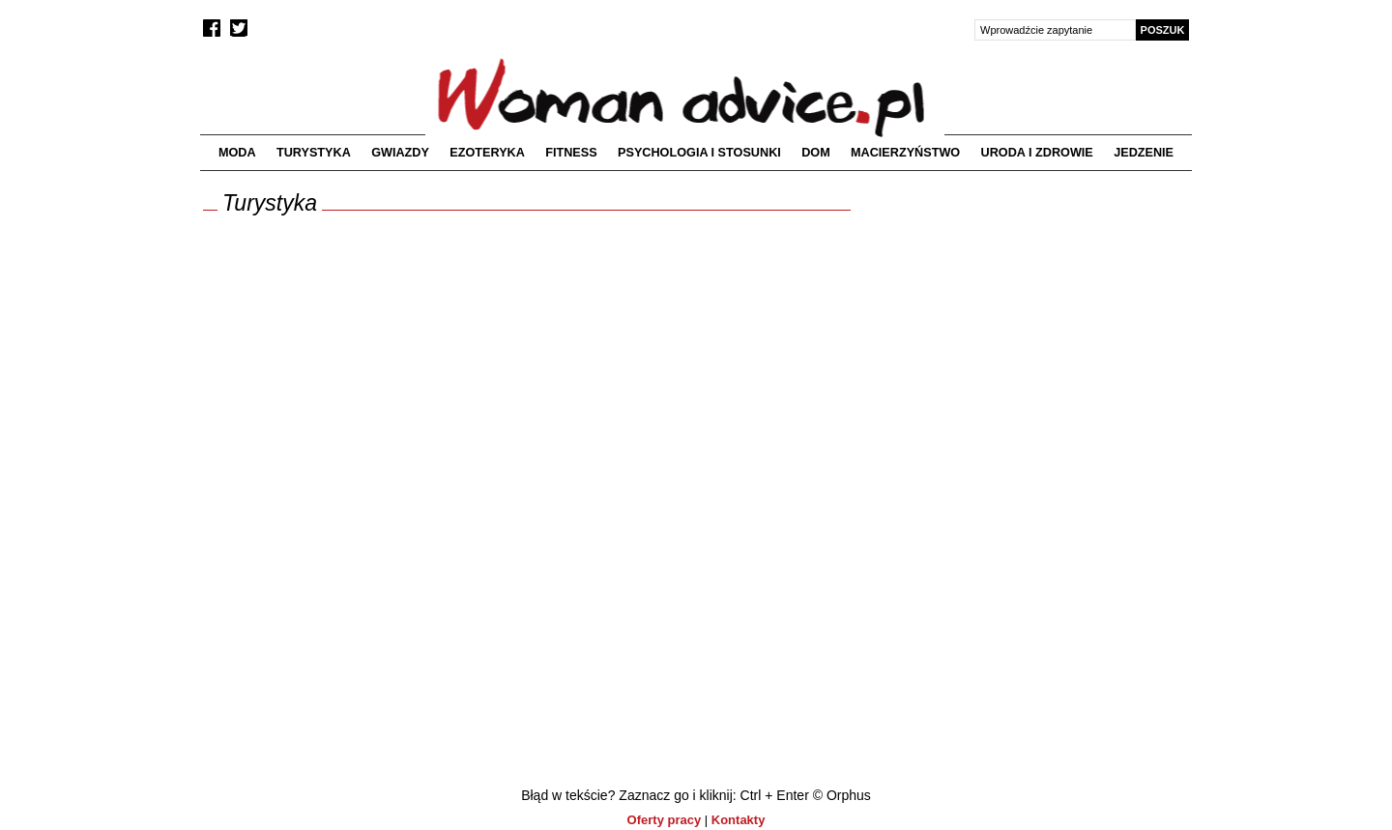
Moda (237, 152)
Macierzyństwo (905, 152)
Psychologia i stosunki (699, 152)
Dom (815, 152)
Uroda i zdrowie (1037, 152)
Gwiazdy (400, 152)
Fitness (570, 152)
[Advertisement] (1027, 330)
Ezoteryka (487, 152)
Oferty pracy (664, 820)
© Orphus (842, 795)
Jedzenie (1144, 152)
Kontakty (738, 820)
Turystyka (313, 152)
